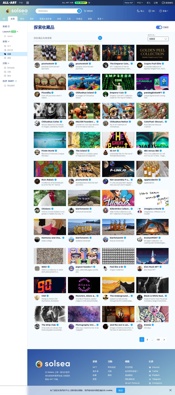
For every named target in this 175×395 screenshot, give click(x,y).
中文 (139, 3)
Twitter (153, 371)
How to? (129, 2)
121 (158, 339)
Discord (154, 367)
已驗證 (166, 27)
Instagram (155, 383)
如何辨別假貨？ (132, 371)
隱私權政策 (130, 379)
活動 (110, 371)
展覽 (95, 379)
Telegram (155, 379)
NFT (95, 367)
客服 (163, 11)
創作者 (95, 371)
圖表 (110, 375)
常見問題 (129, 367)
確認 (120, 390)
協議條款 (129, 375)
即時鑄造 (112, 367)
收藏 (95, 375)
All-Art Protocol (132, 383)
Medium (154, 375)
